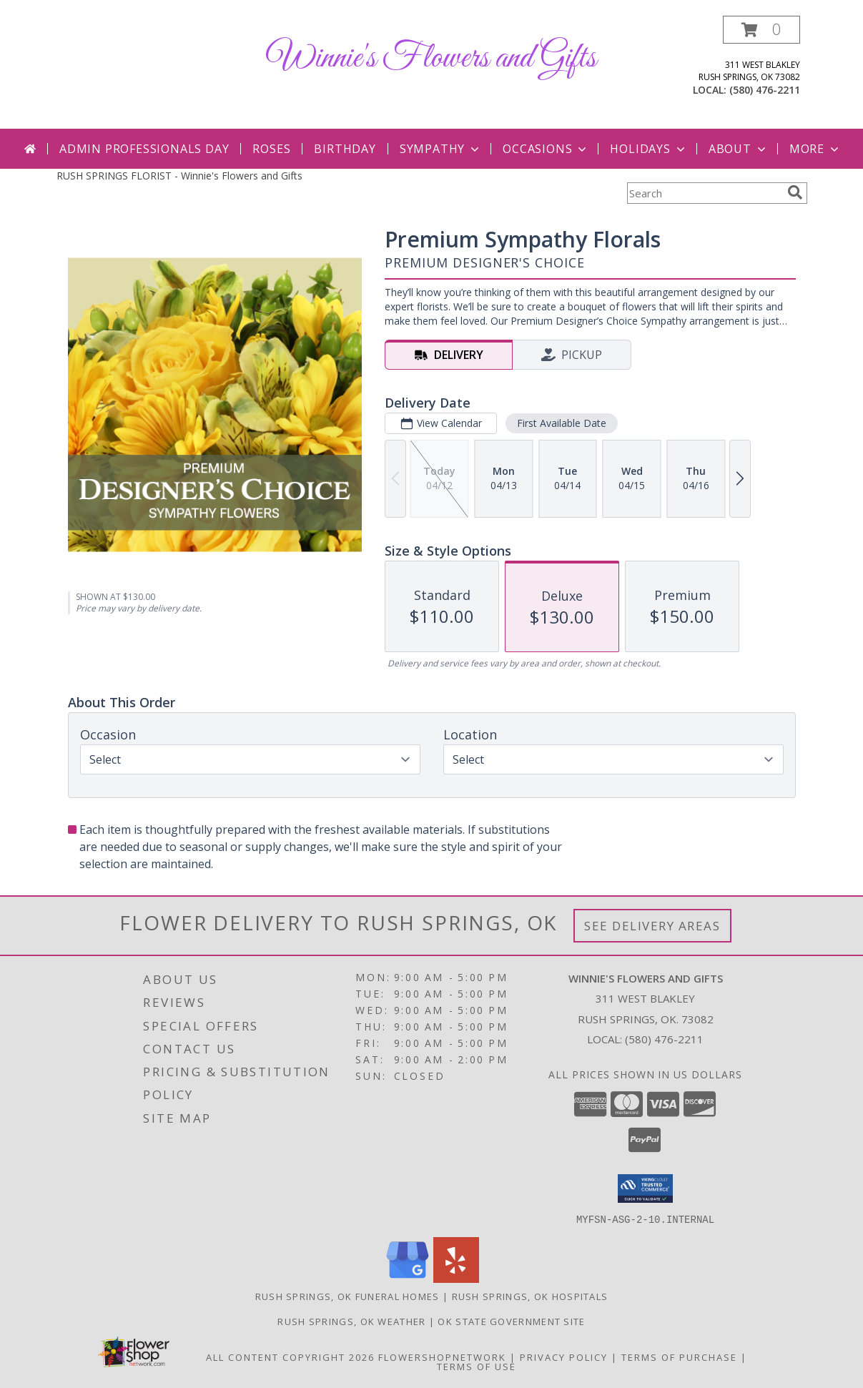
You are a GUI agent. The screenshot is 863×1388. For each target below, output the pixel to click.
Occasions (546, 149)
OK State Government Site (511, 1320)
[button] (761, 30)
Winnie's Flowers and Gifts (431, 58)
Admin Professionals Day (144, 149)
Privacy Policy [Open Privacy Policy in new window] (564, 1356)
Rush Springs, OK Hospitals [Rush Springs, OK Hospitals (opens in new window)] (530, 1295)
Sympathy (441, 149)
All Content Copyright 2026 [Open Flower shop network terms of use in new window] (290, 1356)
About (739, 149)
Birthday (344, 149)
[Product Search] (704, 193)
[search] (795, 192)
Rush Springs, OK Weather (351, 1320)
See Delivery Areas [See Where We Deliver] (652, 925)
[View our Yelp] (456, 1278)
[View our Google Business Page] (407, 1278)
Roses (271, 149)
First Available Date (561, 423)
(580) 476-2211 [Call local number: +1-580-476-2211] (764, 90)
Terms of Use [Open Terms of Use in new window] (476, 1365)
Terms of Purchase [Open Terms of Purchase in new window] (679, 1356)
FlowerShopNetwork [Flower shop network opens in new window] (442, 1356)
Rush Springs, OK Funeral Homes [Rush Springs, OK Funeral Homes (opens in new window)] (347, 1295)
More (815, 149)
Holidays (648, 149)
